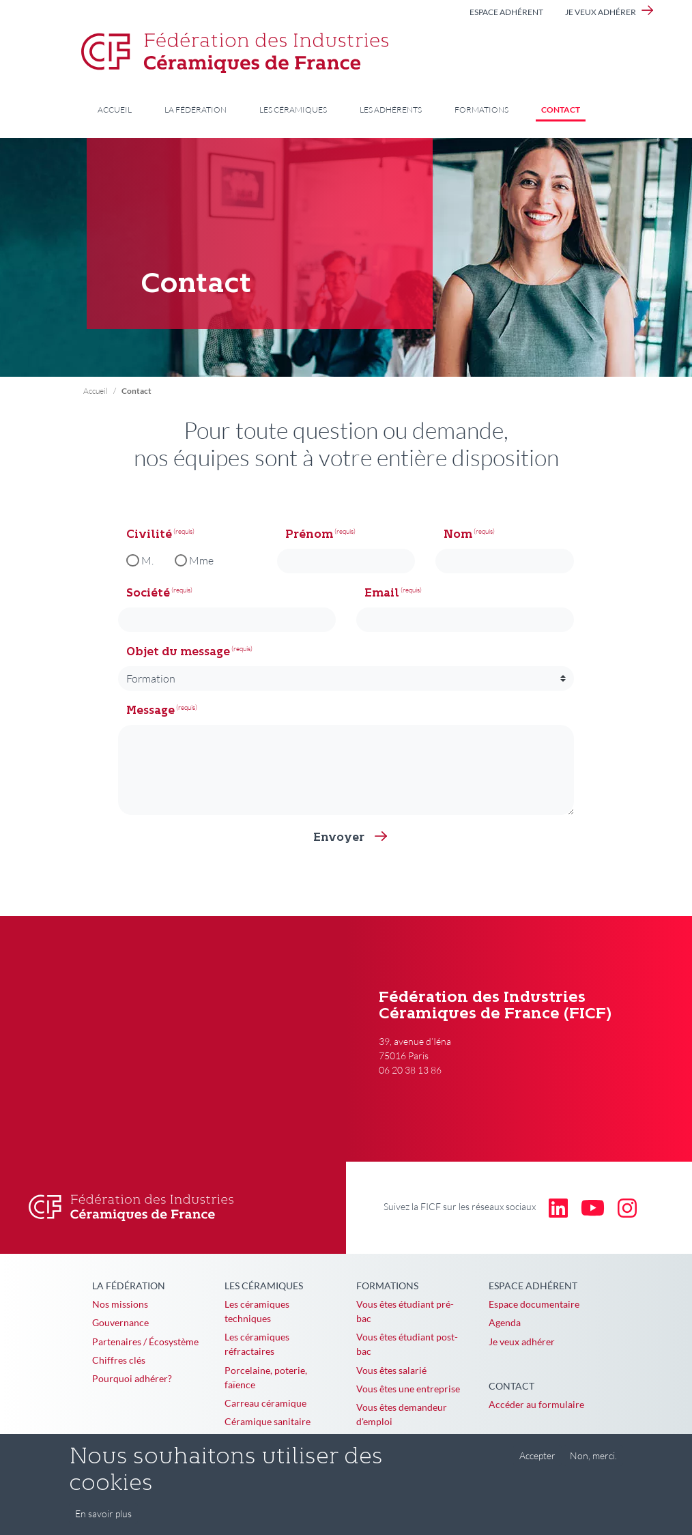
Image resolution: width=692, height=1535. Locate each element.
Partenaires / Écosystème (145, 1341)
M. (147, 560)
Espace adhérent (506, 12)
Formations (481, 109)
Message (150, 711)
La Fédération (195, 109)
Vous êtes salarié (391, 1370)
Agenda (505, 1322)
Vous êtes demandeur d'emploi (401, 1414)
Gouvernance (120, 1322)
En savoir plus (103, 1513)
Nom (458, 535)
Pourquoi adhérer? (132, 1378)
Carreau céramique (265, 1403)
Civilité (149, 535)
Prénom (309, 535)
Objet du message (178, 652)
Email (381, 593)
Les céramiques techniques (257, 1311)
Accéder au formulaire (536, 1404)
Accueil (115, 109)
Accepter (537, 1455)
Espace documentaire (534, 1304)
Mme (201, 560)
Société (148, 593)
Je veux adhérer (600, 12)
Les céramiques (293, 109)
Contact (560, 109)
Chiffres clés (118, 1360)
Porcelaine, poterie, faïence (266, 1377)
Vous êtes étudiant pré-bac (405, 1311)
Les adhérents (391, 109)
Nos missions (120, 1304)
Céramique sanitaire (268, 1421)
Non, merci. (593, 1455)
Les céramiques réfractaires (257, 1344)
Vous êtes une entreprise (408, 1388)
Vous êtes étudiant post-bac (407, 1344)
